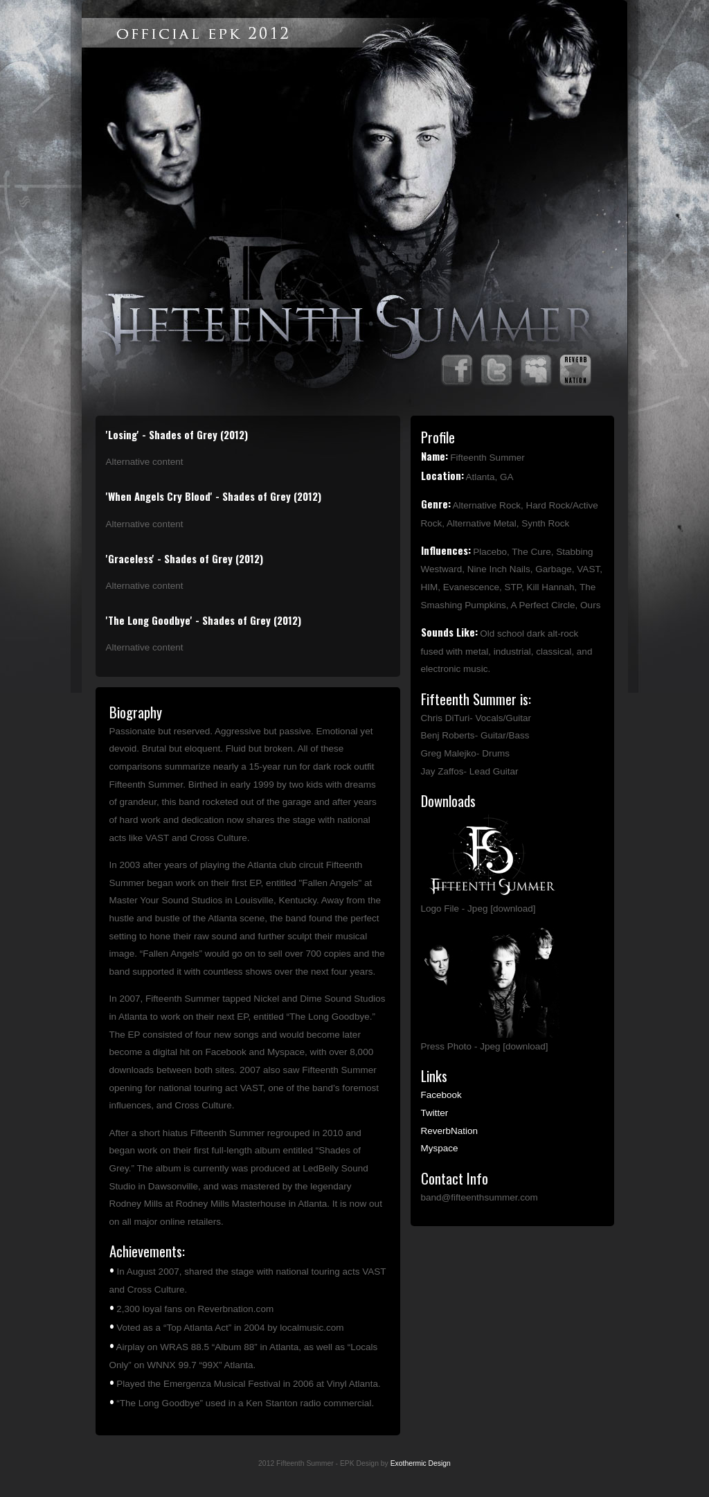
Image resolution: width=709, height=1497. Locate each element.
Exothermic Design (421, 1463)
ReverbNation (449, 1131)
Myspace (439, 1148)
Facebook (441, 1095)
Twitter (435, 1113)
